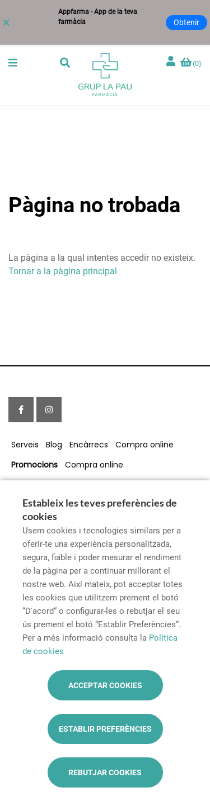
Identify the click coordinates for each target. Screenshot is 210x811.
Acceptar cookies (105, 685)
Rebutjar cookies (105, 772)
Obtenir (186, 22)
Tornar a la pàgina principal (62, 271)
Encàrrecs (88, 444)
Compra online (144, 444)
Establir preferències (105, 728)
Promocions (34, 464)
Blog (54, 444)
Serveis (25, 444)
